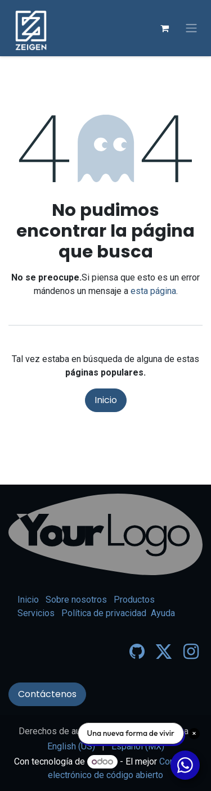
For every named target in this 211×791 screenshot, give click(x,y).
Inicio (106, 400)
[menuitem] (71, 746)
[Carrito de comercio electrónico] (164, 28)
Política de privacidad (103, 613)
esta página (153, 291)
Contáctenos (47, 694)
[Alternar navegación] (191, 28)
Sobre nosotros (76, 599)
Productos (134, 599)
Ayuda (163, 613)
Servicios (36, 613)
